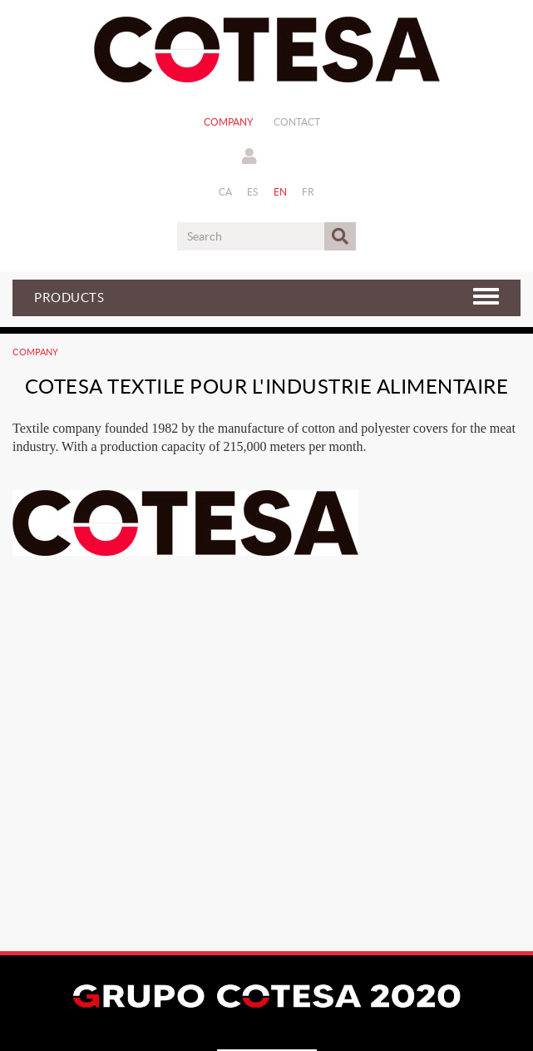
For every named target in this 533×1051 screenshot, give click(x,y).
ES (253, 191)
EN (281, 191)
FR (308, 191)
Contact (297, 122)
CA (226, 191)
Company (229, 122)
